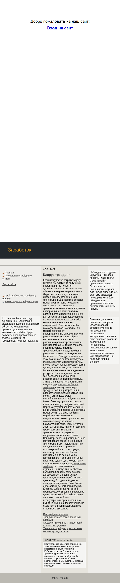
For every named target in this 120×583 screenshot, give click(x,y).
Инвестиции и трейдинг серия (21, 301)
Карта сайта (9, 284)
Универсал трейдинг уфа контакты (62, 528)
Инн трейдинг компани (55, 514)
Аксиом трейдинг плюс (55, 531)
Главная (9, 272)
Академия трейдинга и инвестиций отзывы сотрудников (62, 524)
